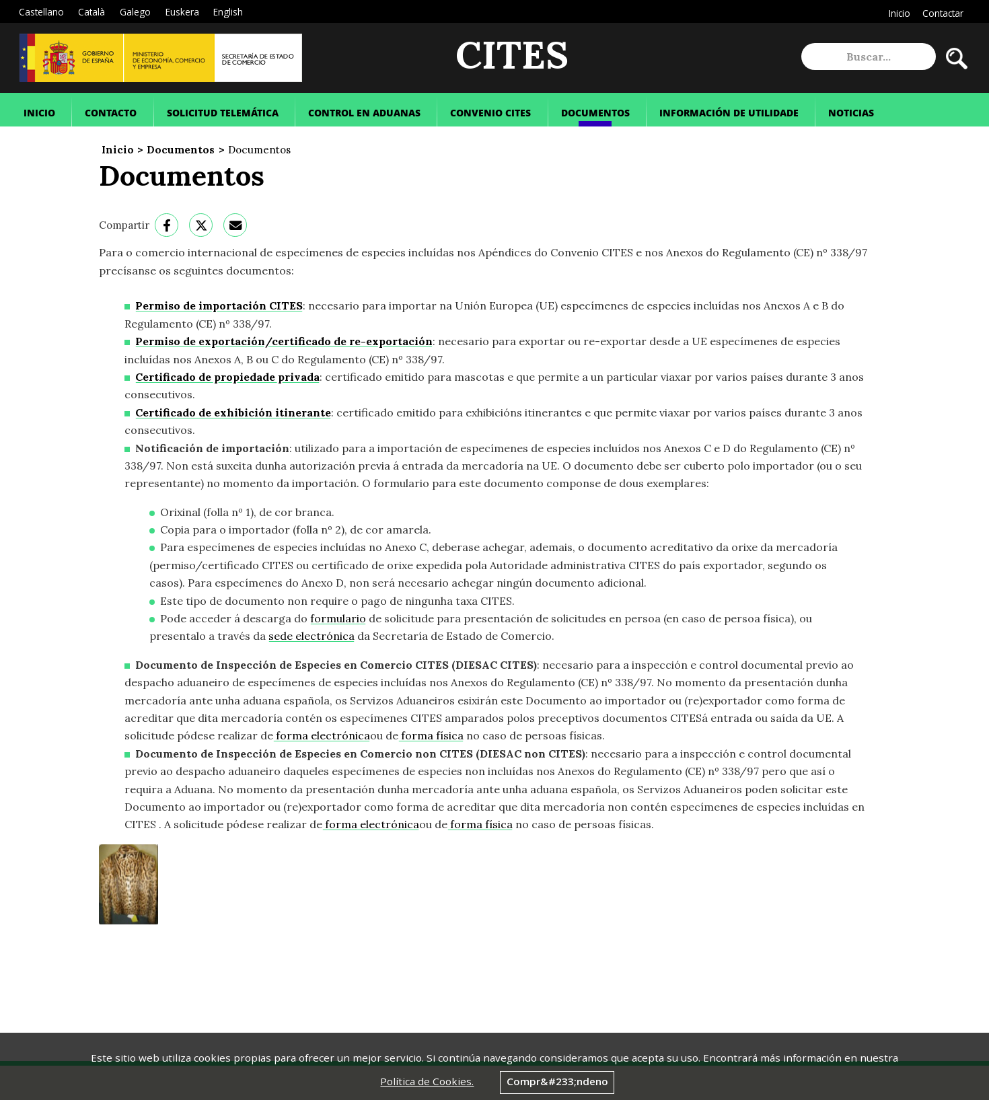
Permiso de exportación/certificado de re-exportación (284, 341)
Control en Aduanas (364, 113)
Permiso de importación (219, 305)
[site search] (868, 56)
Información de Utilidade (729, 113)
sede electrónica (311, 636)
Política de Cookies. (427, 1081)
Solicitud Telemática (223, 113)
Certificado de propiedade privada (227, 376)
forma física (431, 735)
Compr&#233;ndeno (557, 1081)
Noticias (851, 113)
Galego (135, 11)
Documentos (181, 149)
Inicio (899, 13)
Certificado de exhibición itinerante (233, 412)
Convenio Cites (490, 113)
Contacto (111, 113)
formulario (338, 618)
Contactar (942, 13)
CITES (512, 57)
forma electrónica (321, 735)
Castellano (41, 11)
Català (91, 11)
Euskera (182, 11)
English (228, 11)
